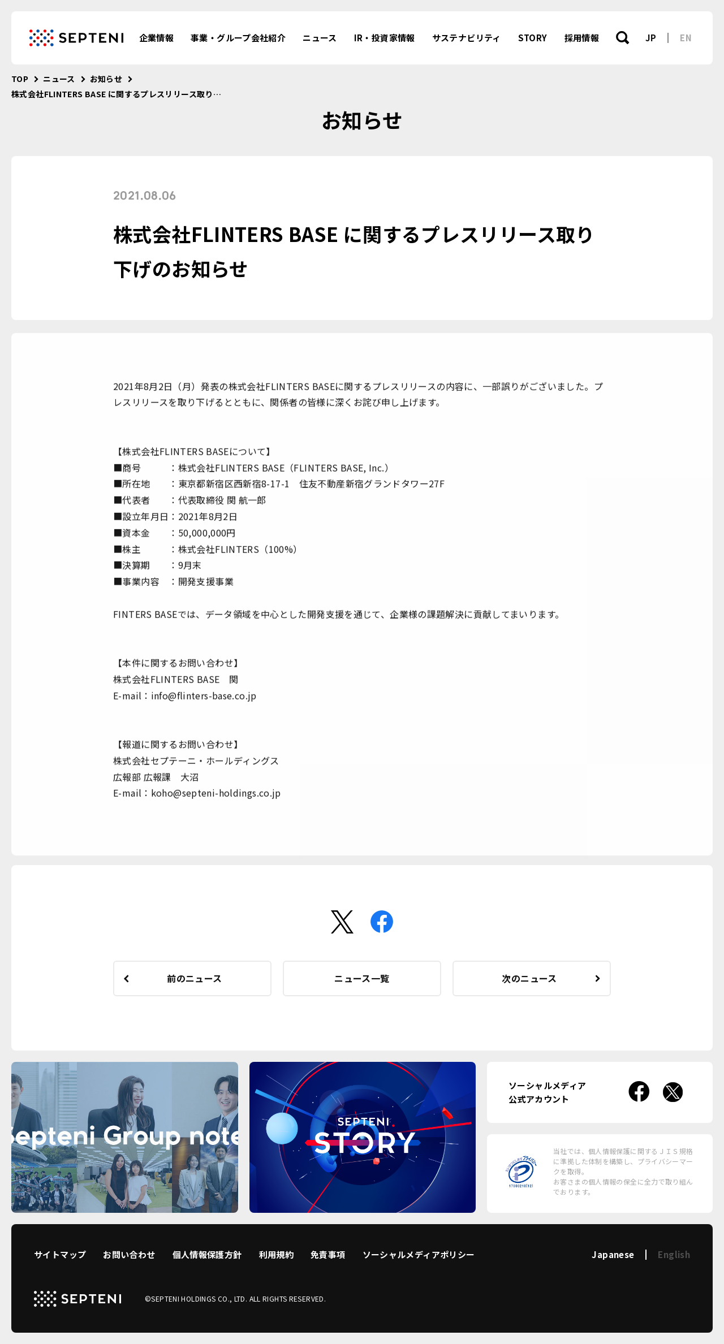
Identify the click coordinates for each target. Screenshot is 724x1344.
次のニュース (529, 978)
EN (686, 38)
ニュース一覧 (361, 978)
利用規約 (276, 1254)
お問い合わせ (129, 1254)
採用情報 (582, 38)
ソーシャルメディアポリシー (419, 1254)
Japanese (613, 1254)
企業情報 (156, 38)
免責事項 (328, 1254)
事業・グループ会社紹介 (238, 38)
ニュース (320, 38)
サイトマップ (60, 1254)
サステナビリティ (466, 38)
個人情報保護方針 (207, 1254)
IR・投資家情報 (384, 38)
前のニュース (194, 978)
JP (651, 38)
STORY (533, 38)
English (674, 1254)
